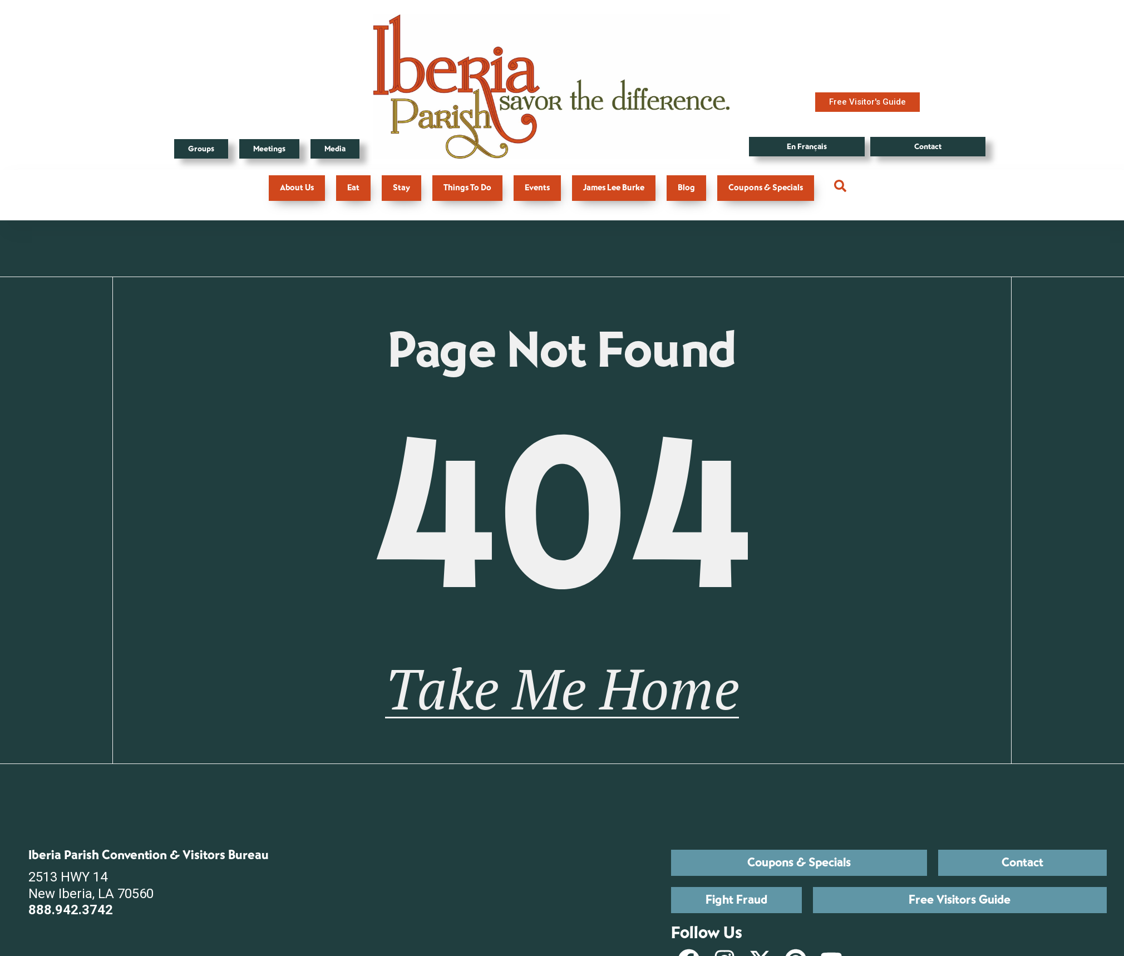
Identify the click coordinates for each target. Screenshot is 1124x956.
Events (537, 188)
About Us (297, 188)
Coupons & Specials (765, 188)
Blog (686, 188)
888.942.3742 (70, 910)
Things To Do (467, 188)
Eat (353, 188)
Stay (401, 188)
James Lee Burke (613, 188)
